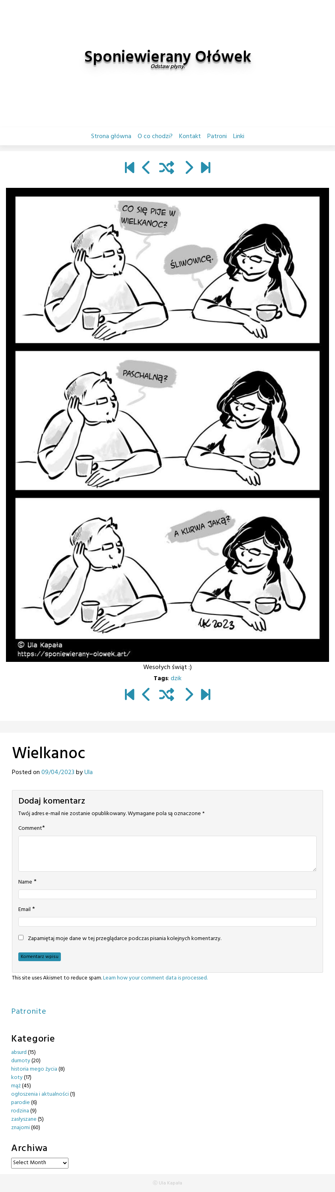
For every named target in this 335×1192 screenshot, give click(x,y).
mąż (16, 1086)
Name (25, 882)
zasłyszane (24, 1119)
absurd (19, 1052)
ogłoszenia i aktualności (40, 1094)
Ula (88, 772)
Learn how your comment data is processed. (155, 978)
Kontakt (190, 136)
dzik (176, 678)
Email (24, 910)
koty (17, 1077)
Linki (238, 136)
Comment (30, 829)
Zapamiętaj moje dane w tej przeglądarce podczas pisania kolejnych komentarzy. (124, 939)
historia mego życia (34, 1069)
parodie (20, 1102)
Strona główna (111, 136)
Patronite (28, 1011)
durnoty (20, 1060)
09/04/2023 (57, 772)
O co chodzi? (155, 136)
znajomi (20, 1127)
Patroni (217, 136)
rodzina (20, 1111)
